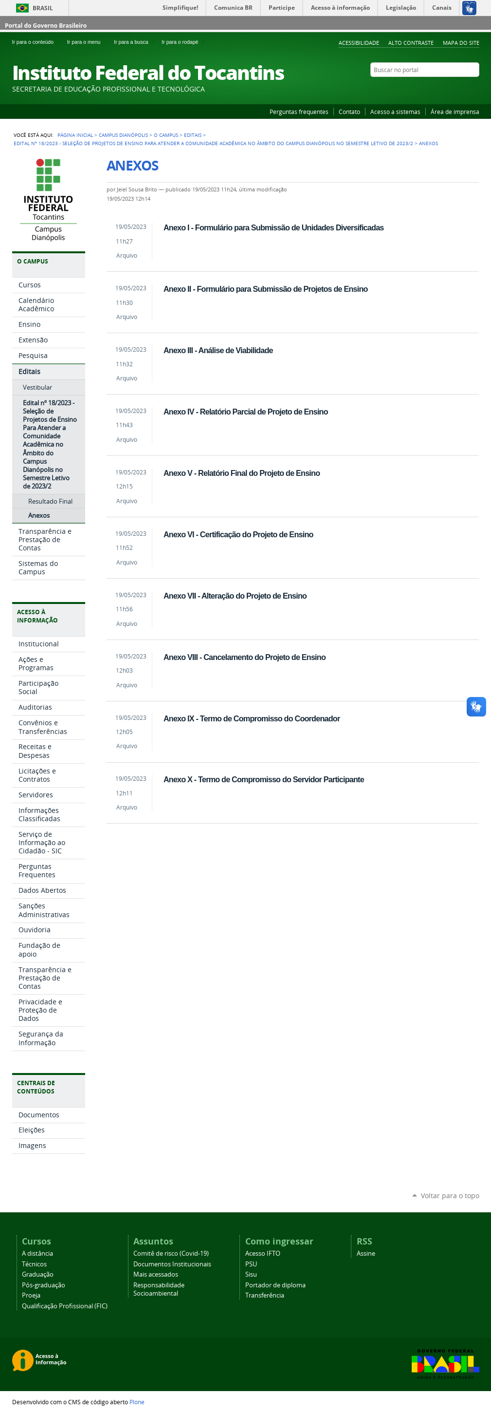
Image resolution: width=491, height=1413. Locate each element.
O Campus (166, 135)
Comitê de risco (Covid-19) (171, 1253)
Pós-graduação (43, 1285)
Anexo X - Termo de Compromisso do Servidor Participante (264, 779)
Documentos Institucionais (172, 1264)
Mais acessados (155, 1274)
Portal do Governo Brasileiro (46, 25)
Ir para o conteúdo (37, 42)
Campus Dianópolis (123, 135)
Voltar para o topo (450, 1195)
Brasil (43, 8)
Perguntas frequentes (299, 111)
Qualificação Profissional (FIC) (65, 1306)
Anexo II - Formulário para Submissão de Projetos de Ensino (266, 288)
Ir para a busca (136, 42)
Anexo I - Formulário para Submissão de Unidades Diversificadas (274, 227)
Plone (137, 1402)
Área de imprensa (455, 111)
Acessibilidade (359, 42)
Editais (192, 135)
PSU (251, 1264)
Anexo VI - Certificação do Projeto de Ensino (238, 534)
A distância (37, 1253)
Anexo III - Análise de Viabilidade (218, 350)
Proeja (31, 1295)
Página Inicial (75, 135)
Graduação (38, 1274)
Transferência (264, 1295)
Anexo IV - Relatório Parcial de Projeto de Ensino (246, 411)
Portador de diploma (275, 1285)
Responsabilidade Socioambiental (158, 1289)
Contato (349, 111)
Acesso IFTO (262, 1253)
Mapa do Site (461, 42)
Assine (366, 1253)
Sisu (251, 1274)
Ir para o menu (88, 42)
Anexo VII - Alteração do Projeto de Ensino (235, 595)
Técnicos (34, 1264)
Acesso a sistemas (395, 111)
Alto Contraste (411, 42)
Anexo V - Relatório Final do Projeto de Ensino (242, 473)
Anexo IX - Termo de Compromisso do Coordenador (252, 718)
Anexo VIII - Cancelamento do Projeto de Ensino (245, 657)
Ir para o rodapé (184, 42)
